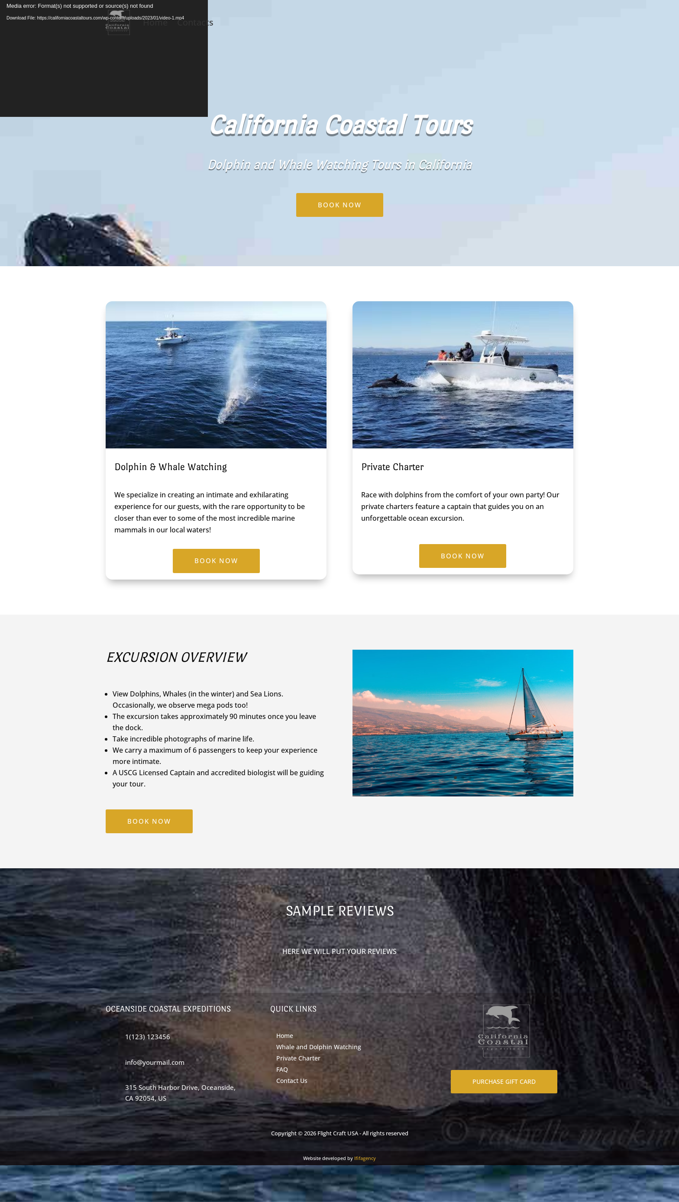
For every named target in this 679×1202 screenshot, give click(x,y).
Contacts (195, 22)
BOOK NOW (340, 204)
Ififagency (365, 1158)
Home (155, 22)
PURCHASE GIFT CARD (504, 1081)
